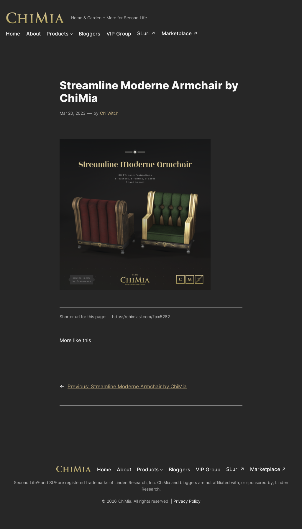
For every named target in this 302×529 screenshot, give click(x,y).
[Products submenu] (71, 33)
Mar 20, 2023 (73, 113)
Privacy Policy (187, 501)
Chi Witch (109, 113)
